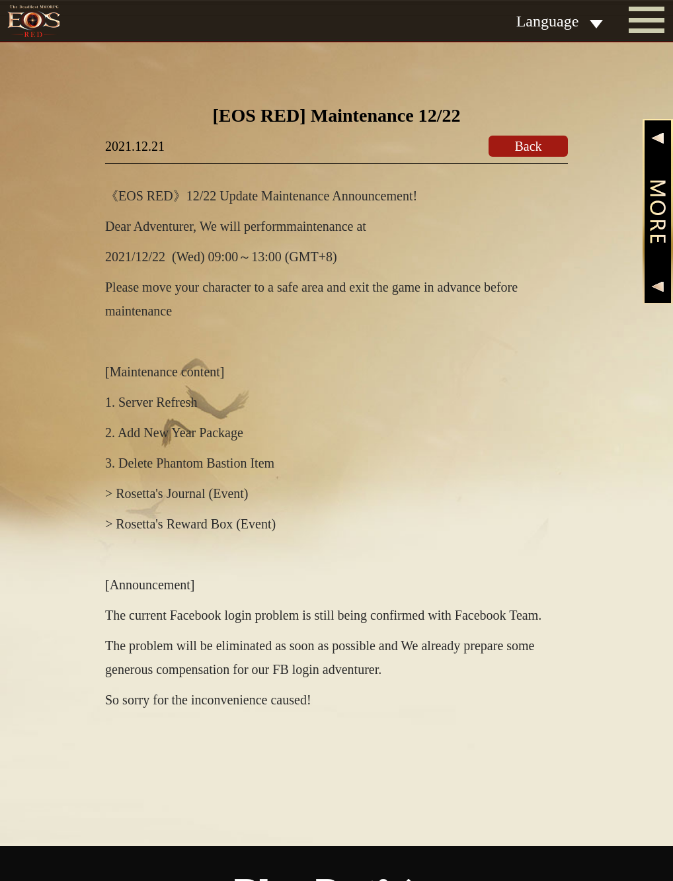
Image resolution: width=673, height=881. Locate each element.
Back (527, 146)
